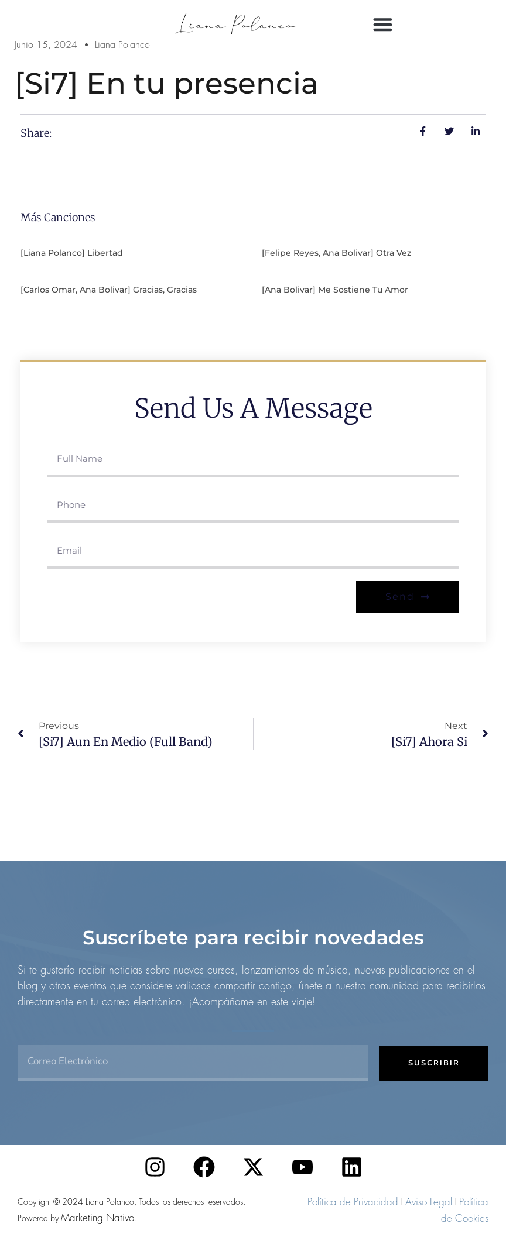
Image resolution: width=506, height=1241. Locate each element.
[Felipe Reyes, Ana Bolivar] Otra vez (336, 252)
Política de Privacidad (352, 1201)
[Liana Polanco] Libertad (71, 252)
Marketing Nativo (97, 1217)
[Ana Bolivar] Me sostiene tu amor (335, 289)
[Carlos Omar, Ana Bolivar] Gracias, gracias (108, 289)
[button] (383, 24)
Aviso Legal (428, 1201)
